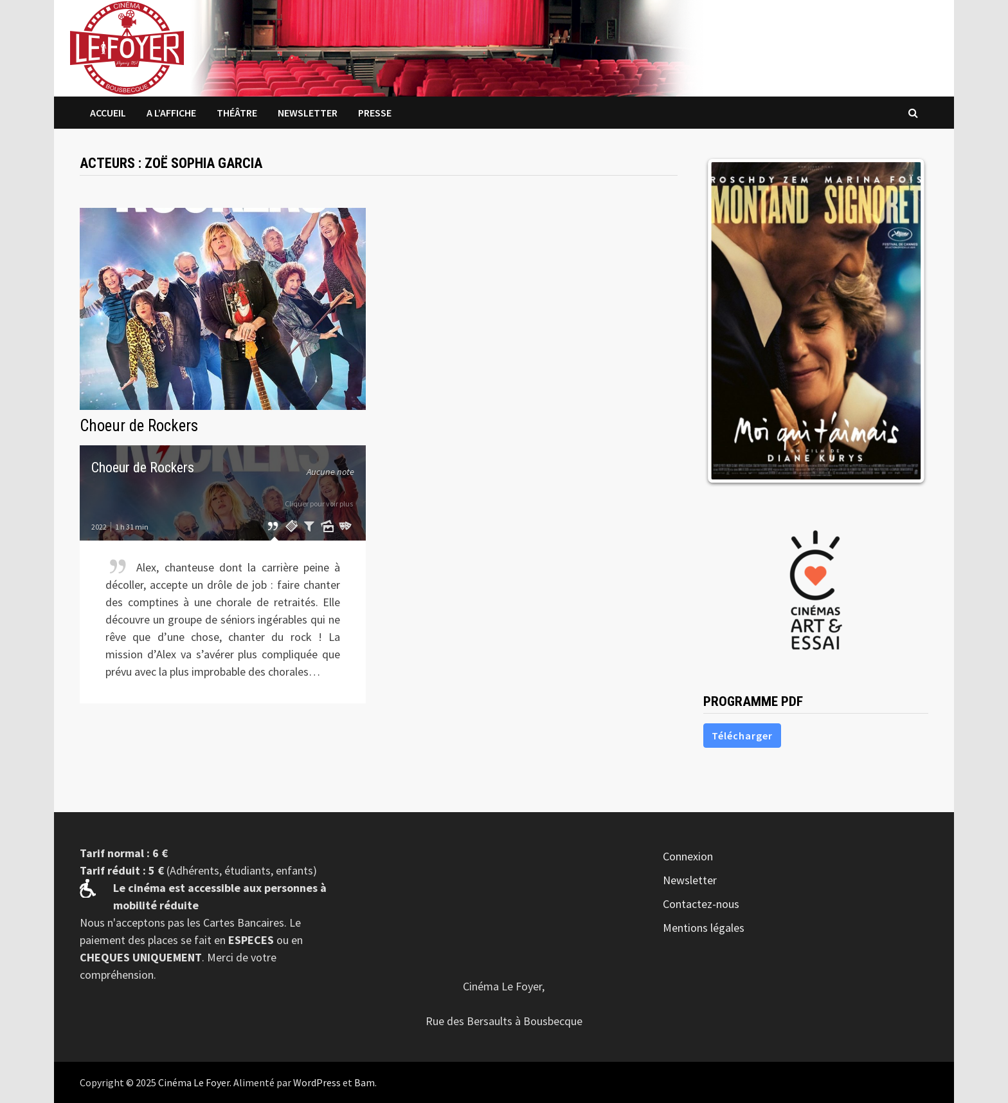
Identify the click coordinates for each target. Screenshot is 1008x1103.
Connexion (688, 856)
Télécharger (742, 735)
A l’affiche (171, 112)
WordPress (317, 1082)
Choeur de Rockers (139, 425)
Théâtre (237, 112)
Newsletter (308, 112)
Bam (364, 1082)
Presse (375, 112)
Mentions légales (703, 927)
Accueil (108, 112)
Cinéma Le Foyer (194, 1082)
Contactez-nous (701, 903)
